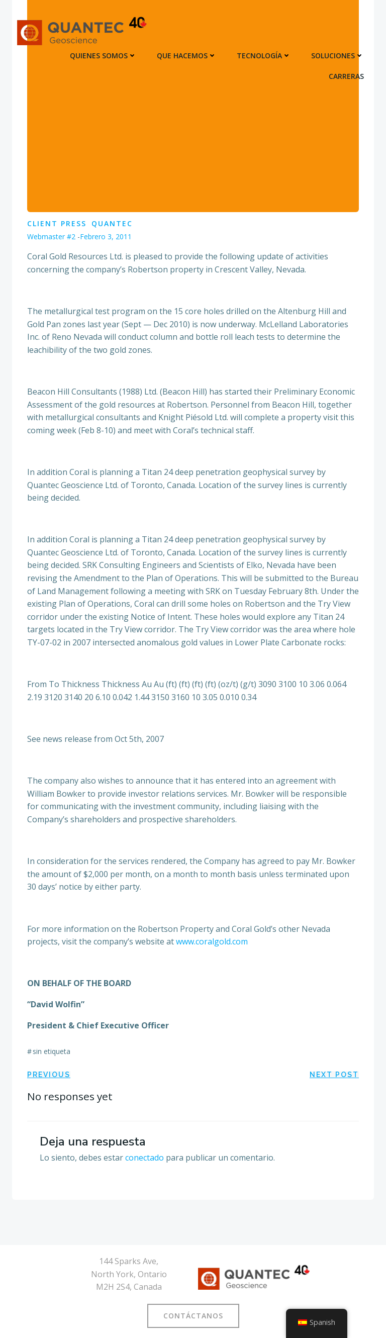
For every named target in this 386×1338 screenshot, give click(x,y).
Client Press (56, 223)
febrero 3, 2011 (106, 236)
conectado (144, 1157)
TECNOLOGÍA (264, 55)
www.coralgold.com (212, 941)
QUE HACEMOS (187, 55)
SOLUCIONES (337, 55)
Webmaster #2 (51, 236)
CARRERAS (346, 76)
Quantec (112, 223)
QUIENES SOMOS (103, 55)
